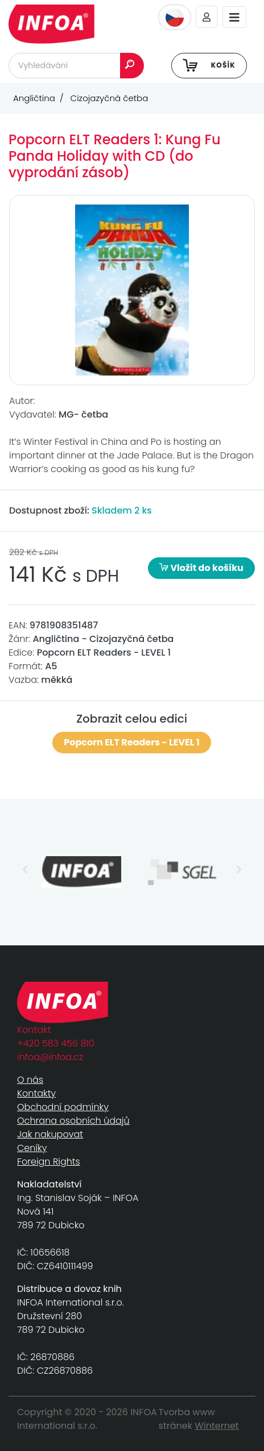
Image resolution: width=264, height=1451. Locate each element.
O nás (30, 1079)
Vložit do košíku (201, 567)
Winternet (217, 1425)
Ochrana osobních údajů (73, 1120)
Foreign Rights (48, 1161)
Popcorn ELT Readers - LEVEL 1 (131, 742)
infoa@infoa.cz (50, 1057)
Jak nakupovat (50, 1134)
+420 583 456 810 (55, 1043)
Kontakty (36, 1093)
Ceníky (32, 1147)
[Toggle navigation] (234, 17)
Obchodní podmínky (63, 1107)
